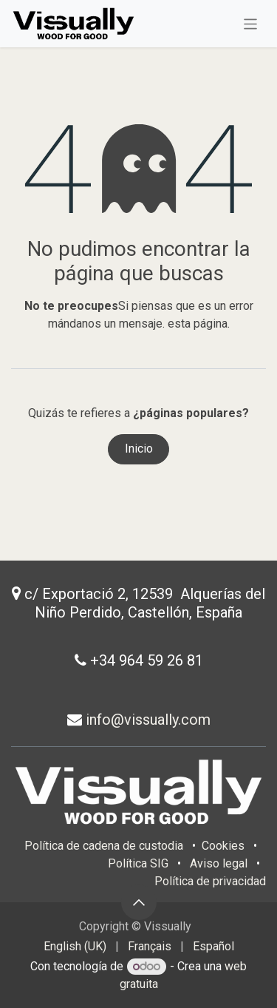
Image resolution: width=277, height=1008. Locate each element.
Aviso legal (218, 863)
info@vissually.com (146, 719)
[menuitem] (75, 947)
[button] (139, 902)
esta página (198, 324)
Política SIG (138, 863)
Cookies (224, 846)
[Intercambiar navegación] (251, 23)
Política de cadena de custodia (103, 846)
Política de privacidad (210, 881)
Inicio (139, 449)
